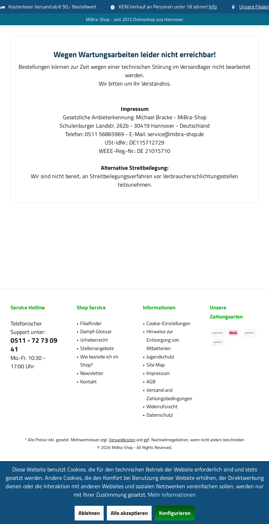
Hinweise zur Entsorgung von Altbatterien (162, 340)
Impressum (158, 373)
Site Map (155, 364)
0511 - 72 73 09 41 (34, 344)
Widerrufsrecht (162, 406)
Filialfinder (91, 323)
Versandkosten (122, 439)
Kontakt (88, 381)
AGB (151, 381)
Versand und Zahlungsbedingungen (169, 394)
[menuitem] (101, 323)
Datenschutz (159, 414)
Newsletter (91, 373)
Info (213, 6)
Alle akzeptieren (129, 513)
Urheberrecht (94, 339)
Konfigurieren (175, 513)
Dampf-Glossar (96, 331)
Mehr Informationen (172, 494)
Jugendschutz (160, 356)
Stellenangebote (97, 348)
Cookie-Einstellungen (168, 323)
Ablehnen (89, 513)
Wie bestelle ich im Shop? (99, 361)
